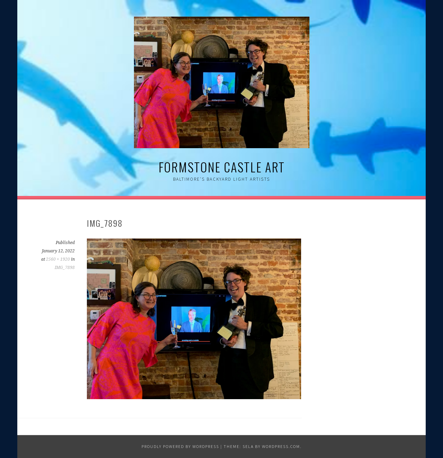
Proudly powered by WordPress (180, 446)
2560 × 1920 (58, 259)
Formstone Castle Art (222, 167)
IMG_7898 (65, 267)
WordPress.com (281, 446)
